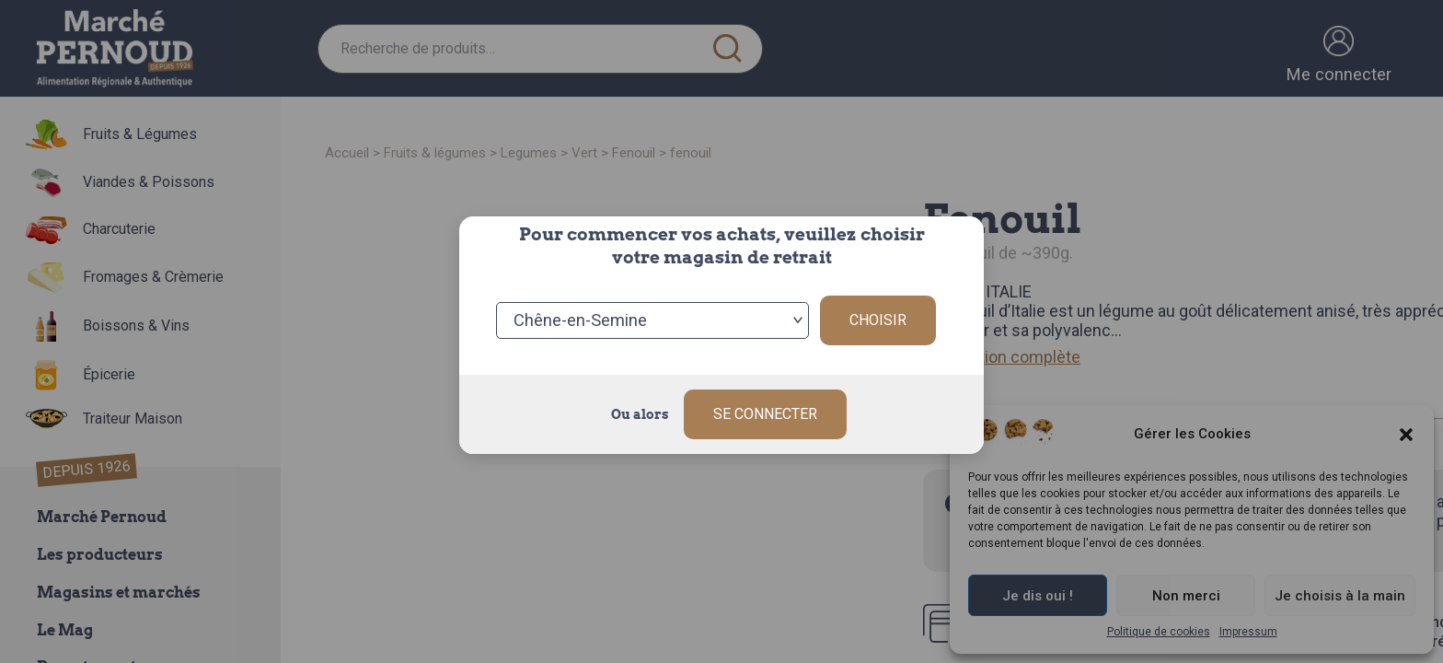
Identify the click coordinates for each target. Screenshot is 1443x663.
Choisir (877, 320)
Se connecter (765, 414)
